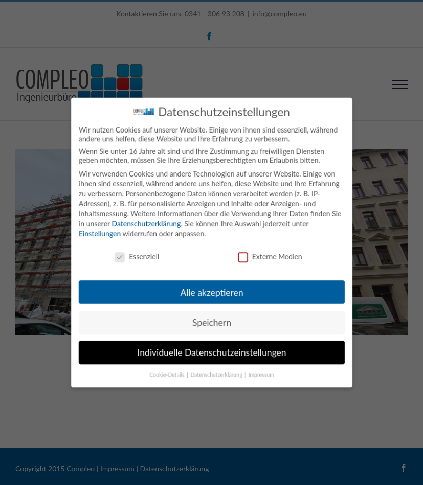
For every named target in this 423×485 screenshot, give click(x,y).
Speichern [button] (211, 322)
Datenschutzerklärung (145, 223)
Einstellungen (99, 233)
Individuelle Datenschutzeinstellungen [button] (211, 352)
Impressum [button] (261, 375)
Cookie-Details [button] (167, 375)
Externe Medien (269, 256)
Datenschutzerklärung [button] (216, 375)
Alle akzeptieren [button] (211, 292)
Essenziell (136, 256)
